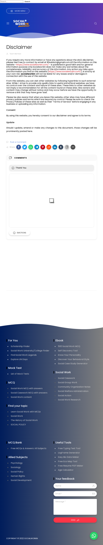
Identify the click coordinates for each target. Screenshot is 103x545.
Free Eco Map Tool (67, 461)
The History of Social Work (24, 420)
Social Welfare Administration (73, 391)
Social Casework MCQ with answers (29, 392)
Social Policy (17, 471)
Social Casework (66, 378)
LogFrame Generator (69, 452)
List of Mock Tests (20, 373)
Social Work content (21, 397)
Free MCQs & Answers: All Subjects (28, 448)
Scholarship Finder (20, 346)
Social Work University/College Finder (30, 350)
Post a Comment (18, 142)
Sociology (16, 467)
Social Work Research (69, 399)
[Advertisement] (51, 268)
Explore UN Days (19, 359)
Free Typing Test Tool (69, 448)
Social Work (17, 416)
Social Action (64, 395)
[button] (18, 147)
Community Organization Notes (74, 386)
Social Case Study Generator (73, 363)
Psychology (17, 462)
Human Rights (18, 476)
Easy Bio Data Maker (68, 457)
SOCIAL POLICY (18, 424)
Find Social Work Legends (24, 354)
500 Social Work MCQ (69, 346)
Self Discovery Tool (68, 350)
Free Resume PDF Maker (70, 465)
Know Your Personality (69, 354)
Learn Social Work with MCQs (26, 411)
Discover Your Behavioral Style (73, 359)
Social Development (21, 480)
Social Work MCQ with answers (27, 388)
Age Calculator (65, 469)
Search (27, 1)
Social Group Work (67, 382)
